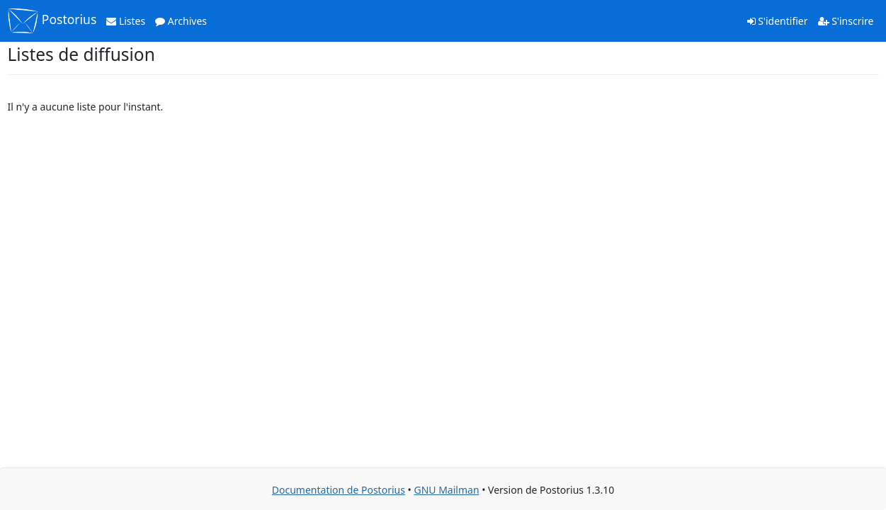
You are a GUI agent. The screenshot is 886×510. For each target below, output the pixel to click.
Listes (125, 21)
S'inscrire (846, 21)
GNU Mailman (446, 490)
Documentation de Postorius (338, 490)
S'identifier (777, 21)
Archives (181, 21)
